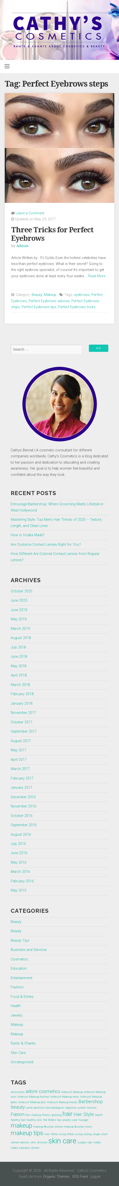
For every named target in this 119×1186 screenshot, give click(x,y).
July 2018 (18, 647)
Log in (95, 1177)
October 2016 (21, 816)
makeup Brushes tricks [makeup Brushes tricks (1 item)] (77, 1126)
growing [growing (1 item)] (56, 1115)
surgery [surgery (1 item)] (82, 1142)
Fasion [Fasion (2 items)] (17, 1114)
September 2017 (24, 731)
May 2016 (18, 862)
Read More (96, 276)
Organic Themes (56, 1177)
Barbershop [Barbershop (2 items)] (90, 1101)
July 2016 (18, 844)
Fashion (17, 987)
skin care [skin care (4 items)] (62, 1141)
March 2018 (20, 685)
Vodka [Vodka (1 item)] (97, 1142)
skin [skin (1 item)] (33, 1142)
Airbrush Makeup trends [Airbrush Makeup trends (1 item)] (62, 1102)
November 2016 (23, 806)
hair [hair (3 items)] (67, 1113)
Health (16, 1006)
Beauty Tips (20, 940)
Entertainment (21, 978)
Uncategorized (22, 1062)
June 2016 (19, 853)
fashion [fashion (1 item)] (92, 1107)
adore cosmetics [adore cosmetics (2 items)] (43, 1091)
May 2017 (18, 750)
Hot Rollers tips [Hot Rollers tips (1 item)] (52, 1120)
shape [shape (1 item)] (96, 1134)
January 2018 (21, 703)
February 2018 (22, 694)
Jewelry (16, 1015)
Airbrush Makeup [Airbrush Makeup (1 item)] (72, 1092)
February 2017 (22, 778)
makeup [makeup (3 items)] (21, 1125)
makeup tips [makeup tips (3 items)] (27, 1133)
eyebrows (82, 295)
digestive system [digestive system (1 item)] (75, 1107)
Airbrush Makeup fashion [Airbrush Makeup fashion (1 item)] (33, 1096)
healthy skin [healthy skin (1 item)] (34, 1120)
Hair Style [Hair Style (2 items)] (83, 1114)
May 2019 (18, 619)
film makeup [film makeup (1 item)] (33, 1115)
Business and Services (29, 950)
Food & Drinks (22, 997)
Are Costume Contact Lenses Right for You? (46, 544)
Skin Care (18, 1053)
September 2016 (24, 825)
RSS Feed (80, 1177)
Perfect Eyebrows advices (49, 301)
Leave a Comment (30, 213)
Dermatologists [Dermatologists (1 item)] (55, 1107)
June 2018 (19, 657)
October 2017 (21, 722)
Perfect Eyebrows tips (39, 307)
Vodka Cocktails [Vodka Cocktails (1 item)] (20, 1148)
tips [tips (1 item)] (90, 1142)
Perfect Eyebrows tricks (77, 307)
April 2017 (19, 760)
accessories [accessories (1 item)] (18, 1092)
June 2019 (19, 610)
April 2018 (19, 675)
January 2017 (21, 788)
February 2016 (22, 881)
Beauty (37, 295)
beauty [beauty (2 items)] (18, 1107)
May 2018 (18, 666)
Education (19, 968)
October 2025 (21, 591)
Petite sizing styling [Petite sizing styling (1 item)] (79, 1134)
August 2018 (21, 638)
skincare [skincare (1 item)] (42, 1142)
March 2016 (20, 872)
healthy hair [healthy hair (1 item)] (18, 1120)
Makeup (50, 295)
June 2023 (19, 600)
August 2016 (21, 834)
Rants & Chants (23, 1043)
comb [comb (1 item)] (29, 1107)
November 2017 (23, 713)
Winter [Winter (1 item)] (35, 1148)
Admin (22, 246)
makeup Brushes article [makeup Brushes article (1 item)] (47, 1126)
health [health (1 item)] (99, 1115)
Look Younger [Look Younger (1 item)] (80, 1120)
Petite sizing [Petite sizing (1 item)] (58, 1134)
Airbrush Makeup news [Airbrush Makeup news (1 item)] (64, 1096)
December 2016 (23, 797)
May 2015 (18, 890)
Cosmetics (19, 959)
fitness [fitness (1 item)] (46, 1115)
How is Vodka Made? (28, 535)
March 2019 (20, 629)
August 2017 (21, 741)
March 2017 (20, 769)
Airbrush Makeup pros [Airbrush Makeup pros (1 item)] (32, 1102)
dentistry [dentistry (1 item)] (39, 1107)
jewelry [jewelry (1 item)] (67, 1120)
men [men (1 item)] (47, 1134)
